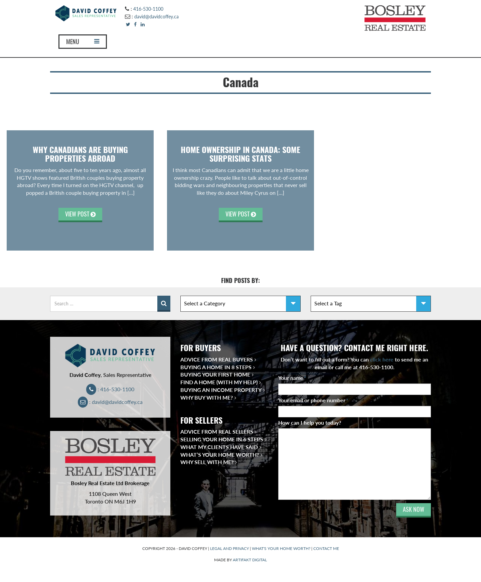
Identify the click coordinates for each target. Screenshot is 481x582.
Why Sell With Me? (206, 462)
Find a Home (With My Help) (219, 382)
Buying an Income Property (221, 390)
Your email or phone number (313, 400)
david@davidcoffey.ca (156, 16)
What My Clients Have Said (219, 447)
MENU (82, 41)
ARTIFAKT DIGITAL (250, 559)
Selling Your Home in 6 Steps (221, 439)
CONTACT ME (326, 548)
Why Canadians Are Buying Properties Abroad (80, 154)
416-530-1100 (148, 9)
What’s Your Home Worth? (219, 454)
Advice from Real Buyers (216, 359)
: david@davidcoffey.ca (110, 402)
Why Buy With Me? (206, 397)
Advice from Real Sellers (216, 431)
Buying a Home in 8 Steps (216, 367)
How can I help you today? (309, 422)
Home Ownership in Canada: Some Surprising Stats (240, 154)
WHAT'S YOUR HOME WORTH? (281, 548)
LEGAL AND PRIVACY (229, 548)
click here (381, 359)
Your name (292, 378)
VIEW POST (80, 214)
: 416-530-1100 (110, 389)
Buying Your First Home (215, 374)
